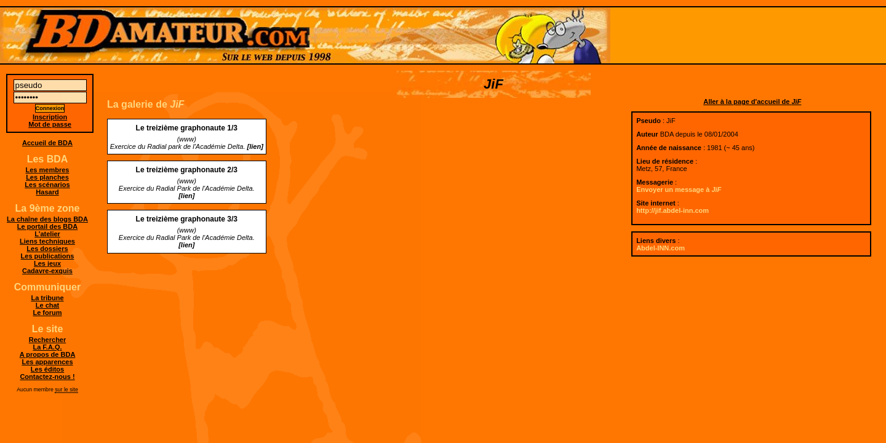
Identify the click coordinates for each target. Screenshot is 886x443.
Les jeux (47, 263)
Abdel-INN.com (660, 248)
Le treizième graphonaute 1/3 (186, 128)
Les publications (47, 256)
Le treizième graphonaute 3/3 (186, 219)
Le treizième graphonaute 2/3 (186, 170)
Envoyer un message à (678, 189)
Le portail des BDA (47, 226)
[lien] (255, 146)
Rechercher (47, 339)
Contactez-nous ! (47, 376)
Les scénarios (47, 184)
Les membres (48, 170)
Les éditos (47, 369)
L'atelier (47, 233)
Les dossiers (47, 248)
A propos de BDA (48, 354)
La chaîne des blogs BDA (47, 219)
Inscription (50, 117)
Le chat (48, 305)
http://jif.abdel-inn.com (672, 210)
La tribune (47, 297)
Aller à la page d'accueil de (752, 101)
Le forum (47, 312)
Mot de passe (49, 124)
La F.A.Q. (47, 347)
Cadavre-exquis (47, 270)
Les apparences (47, 361)
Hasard (47, 192)
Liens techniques (47, 241)
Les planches (47, 177)
